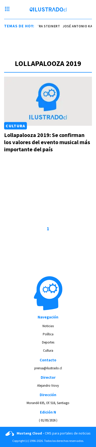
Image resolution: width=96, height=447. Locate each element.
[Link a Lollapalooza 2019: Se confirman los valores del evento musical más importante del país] (48, 101)
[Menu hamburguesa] (7, 9)
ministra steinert (44, 26)
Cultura (15, 125)
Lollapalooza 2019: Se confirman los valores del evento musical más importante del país (47, 142)
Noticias (48, 326)
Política (48, 334)
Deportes (48, 342)
